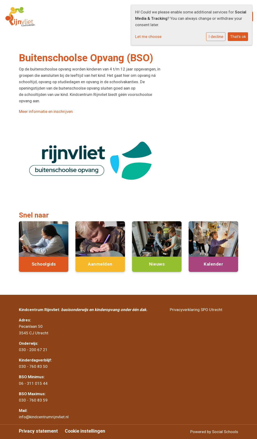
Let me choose (148, 36)
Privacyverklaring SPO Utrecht (196, 309)
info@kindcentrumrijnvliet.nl (44, 416)
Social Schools (225, 431)
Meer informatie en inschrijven (46, 111)
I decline (215, 36)
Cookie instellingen (85, 431)
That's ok (238, 36)
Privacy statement (38, 431)
